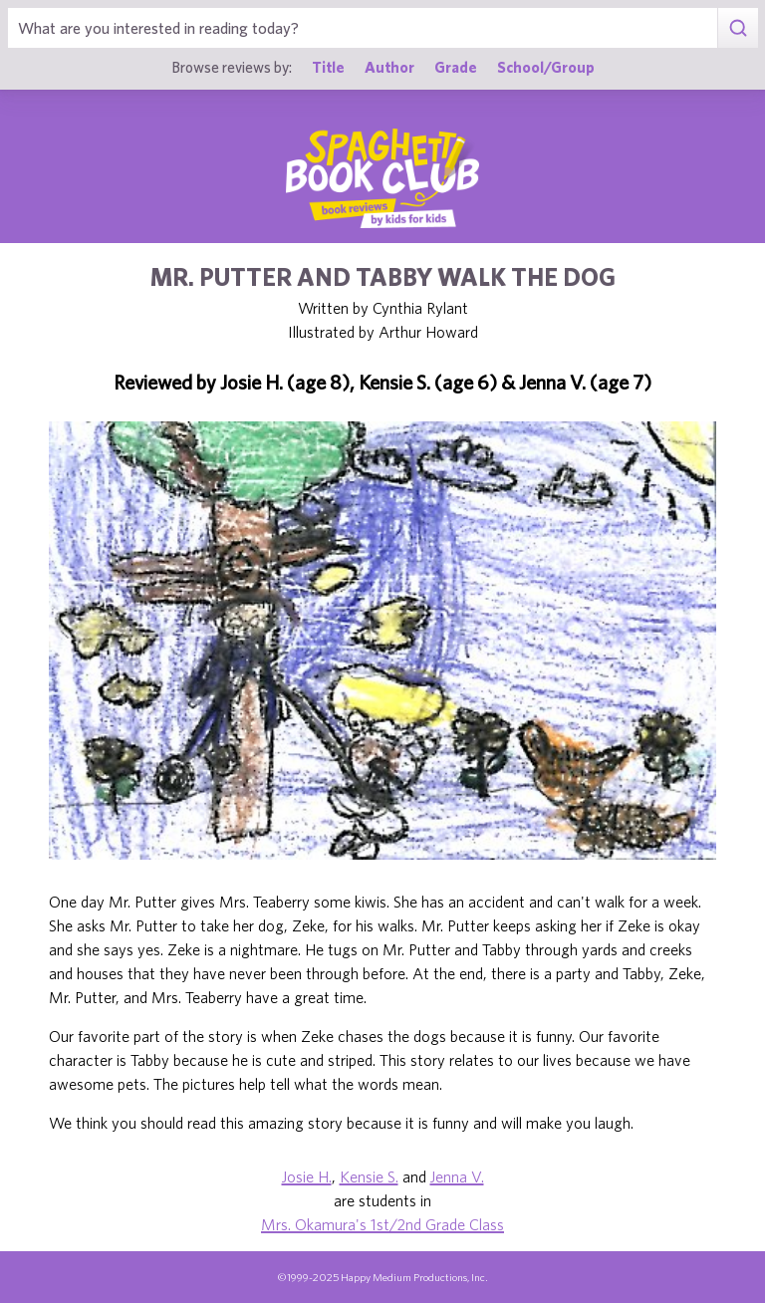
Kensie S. (369, 1176)
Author (389, 67)
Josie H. (307, 1176)
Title (328, 67)
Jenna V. (457, 1176)
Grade (455, 67)
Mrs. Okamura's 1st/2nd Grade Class (382, 1224)
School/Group (546, 67)
